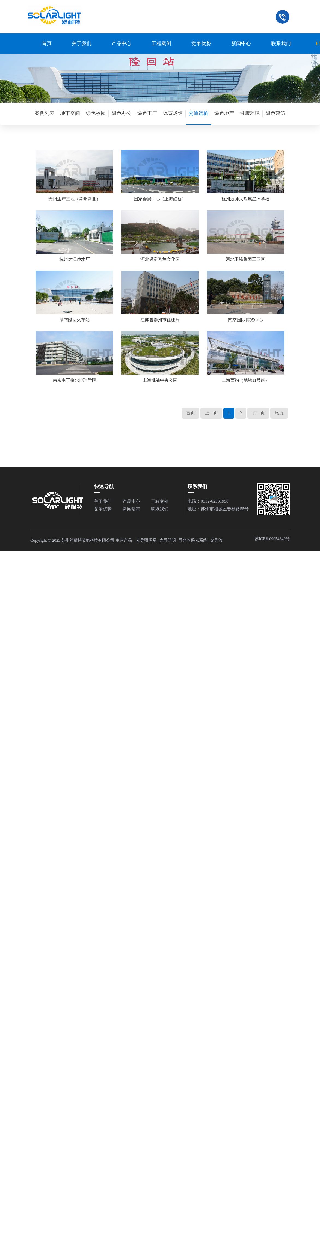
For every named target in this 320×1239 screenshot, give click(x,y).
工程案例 (161, 43)
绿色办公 (121, 113)
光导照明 (167, 540)
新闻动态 (131, 508)
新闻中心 (241, 43)
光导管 (216, 540)
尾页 (279, 413)
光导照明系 (146, 540)
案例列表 (44, 113)
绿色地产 (224, 113)
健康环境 (250, 113)
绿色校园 (96, 113)
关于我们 (81, 43)
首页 (47, 43)
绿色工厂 (147, 113)
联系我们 (281, 43)
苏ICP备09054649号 (272, 538)
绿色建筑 (275, 113)
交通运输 (198, 113)
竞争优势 (201, 43)
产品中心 (121, 43)
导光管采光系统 (193, 540)
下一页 (258, 413)
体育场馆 (173, 113)
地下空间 (70, 113)
